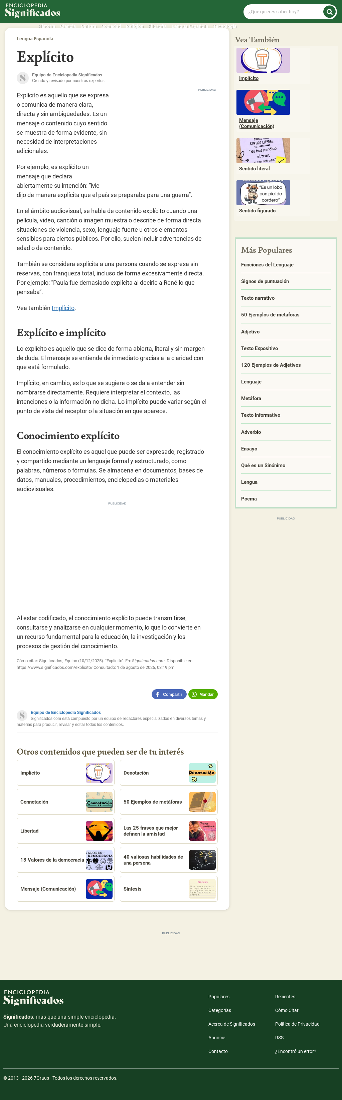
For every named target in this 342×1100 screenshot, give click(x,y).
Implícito (63, 307)
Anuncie (216, 1037)
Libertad (66, 831)
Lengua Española (190, 26)
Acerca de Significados (231, 1024)
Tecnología (225, 26)
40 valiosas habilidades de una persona (170, 860)
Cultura (89, 26)
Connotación (66, 802)
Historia (46, 26)
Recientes (285, 996)
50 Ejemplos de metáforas (170, 802)
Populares (218, 996)
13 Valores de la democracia (66, 860)
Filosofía (157, 26)
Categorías (219, 1010)
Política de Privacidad (297, 1024)
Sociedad (111, 26)
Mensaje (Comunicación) (66, 889)
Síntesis (170, 889)
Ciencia (68, 26)
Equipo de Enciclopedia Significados (66, 712)
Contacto (218, 1051)
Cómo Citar (287, 1010)
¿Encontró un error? (295, 1051)
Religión (135, 26)
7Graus (41, 1078)
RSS (279, 1037)
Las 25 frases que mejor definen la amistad (170, 831)
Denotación (170, 773)
